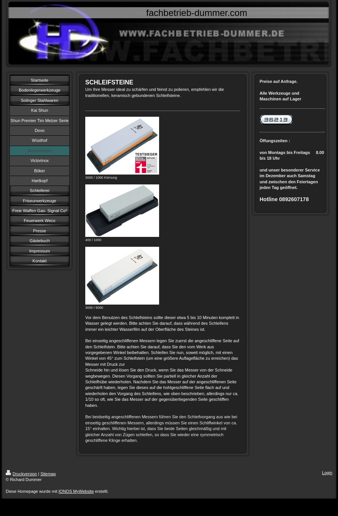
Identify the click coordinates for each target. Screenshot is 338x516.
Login (327, 472)
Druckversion (21, 474)
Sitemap (48, 474)
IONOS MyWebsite (76, 491)
